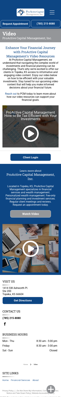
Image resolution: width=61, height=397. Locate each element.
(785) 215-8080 (11, 318)
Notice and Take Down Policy (19, 393)
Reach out (11, 93)
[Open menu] (52, 12)
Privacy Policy (8, 390)
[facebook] (4, 324)
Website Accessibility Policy (43, 393)
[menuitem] (6, 380)
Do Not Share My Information (29, 390)
